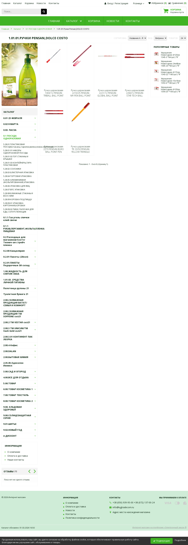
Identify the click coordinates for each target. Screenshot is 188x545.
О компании (13, 451)
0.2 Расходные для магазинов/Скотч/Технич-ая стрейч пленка (14, 241)
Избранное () (158, 3)
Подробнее (180, 540)
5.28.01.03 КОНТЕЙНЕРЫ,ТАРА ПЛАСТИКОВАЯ (17, 164)
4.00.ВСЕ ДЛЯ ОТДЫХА (16, 377)
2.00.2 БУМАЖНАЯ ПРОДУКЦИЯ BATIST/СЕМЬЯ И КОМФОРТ (15, 302)
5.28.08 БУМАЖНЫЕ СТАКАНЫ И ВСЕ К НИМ (18, 194)
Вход (110, 3)
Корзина (29, 3)
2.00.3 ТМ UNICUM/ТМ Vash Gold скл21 (15, 329)
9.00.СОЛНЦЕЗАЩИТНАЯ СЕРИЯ (17, 416)
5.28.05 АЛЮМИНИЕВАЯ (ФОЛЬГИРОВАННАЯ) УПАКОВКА (18, 181)
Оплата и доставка (17, 455)
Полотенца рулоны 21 (16, 288)
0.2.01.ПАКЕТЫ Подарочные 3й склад (16, 264)
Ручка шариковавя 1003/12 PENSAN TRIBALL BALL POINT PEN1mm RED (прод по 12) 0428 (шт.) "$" (53, 95)
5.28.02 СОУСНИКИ (12, 169)
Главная (6, 3)
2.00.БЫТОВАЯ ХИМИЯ (15, 357)
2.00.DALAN (9, 351)
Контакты (54, 3)
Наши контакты (15, 459)
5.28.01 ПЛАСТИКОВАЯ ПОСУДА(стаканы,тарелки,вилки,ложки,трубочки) (19, 145)
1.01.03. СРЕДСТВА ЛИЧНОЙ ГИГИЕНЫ (14, 281)
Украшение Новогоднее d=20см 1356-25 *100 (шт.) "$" (171, 89)
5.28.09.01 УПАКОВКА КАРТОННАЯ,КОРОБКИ (14, 204)
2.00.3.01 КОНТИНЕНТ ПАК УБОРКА (17, 338)
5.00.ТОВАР (9, 383)
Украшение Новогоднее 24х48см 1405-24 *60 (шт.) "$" (170, 63)
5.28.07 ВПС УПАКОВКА (14, 189)
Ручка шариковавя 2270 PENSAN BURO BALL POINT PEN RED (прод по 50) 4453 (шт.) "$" (53, 151)
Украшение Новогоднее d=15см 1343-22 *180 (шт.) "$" (171, 72)
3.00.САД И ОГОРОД (14, 371)
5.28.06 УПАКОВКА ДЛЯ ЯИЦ (16, 186)
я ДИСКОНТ (10, 435)
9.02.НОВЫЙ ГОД (12, 429)
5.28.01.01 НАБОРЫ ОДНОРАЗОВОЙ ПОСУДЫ (15, 151)
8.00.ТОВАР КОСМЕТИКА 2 (18, 401)
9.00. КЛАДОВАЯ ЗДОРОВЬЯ (12, 408)
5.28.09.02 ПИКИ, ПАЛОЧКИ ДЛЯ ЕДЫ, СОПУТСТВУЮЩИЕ (18, 210)
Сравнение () (177, 3)
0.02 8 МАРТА (10, 124)
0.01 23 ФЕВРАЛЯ (12, 118)
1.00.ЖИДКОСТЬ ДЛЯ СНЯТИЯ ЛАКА (15, 272)
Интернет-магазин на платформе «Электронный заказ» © (159, 527)
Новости (41, 3)
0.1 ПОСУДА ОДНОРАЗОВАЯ (12, 137)
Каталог (17, 3)
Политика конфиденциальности (82, 517)
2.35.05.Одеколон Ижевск (13, 364)
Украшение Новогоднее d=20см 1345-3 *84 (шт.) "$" (170, 55)
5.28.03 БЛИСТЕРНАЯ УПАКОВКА (18, 172)
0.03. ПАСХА (9, 129)
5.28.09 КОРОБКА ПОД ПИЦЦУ (17, 199)
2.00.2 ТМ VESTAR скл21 (16, 322)
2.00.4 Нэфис (10, 345)
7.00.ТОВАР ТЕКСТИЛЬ (16, 395)
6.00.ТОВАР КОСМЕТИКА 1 (18, 389)
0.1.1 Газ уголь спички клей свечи (16, 219)
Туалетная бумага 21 (15, 294)
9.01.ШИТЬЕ (9, 423)
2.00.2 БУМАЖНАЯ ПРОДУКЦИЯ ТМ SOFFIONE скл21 (13, 314)
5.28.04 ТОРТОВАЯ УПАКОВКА (17, 176)
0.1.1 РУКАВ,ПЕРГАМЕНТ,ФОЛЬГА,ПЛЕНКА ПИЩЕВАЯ (23, 228)
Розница (139, 3)
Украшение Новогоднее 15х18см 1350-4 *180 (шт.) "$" (170, 80)
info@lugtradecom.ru (123, 507)
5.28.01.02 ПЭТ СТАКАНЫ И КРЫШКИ (15, 157)
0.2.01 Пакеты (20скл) (15, 256)
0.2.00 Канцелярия (14, 250)
